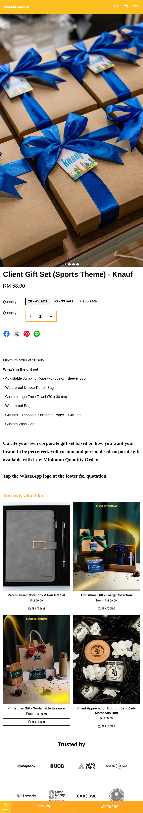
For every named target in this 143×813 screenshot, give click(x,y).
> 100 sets (88, 301)
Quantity (9, 302)
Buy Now (44, 807)
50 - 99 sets (63, 301)
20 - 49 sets (38, 301)
